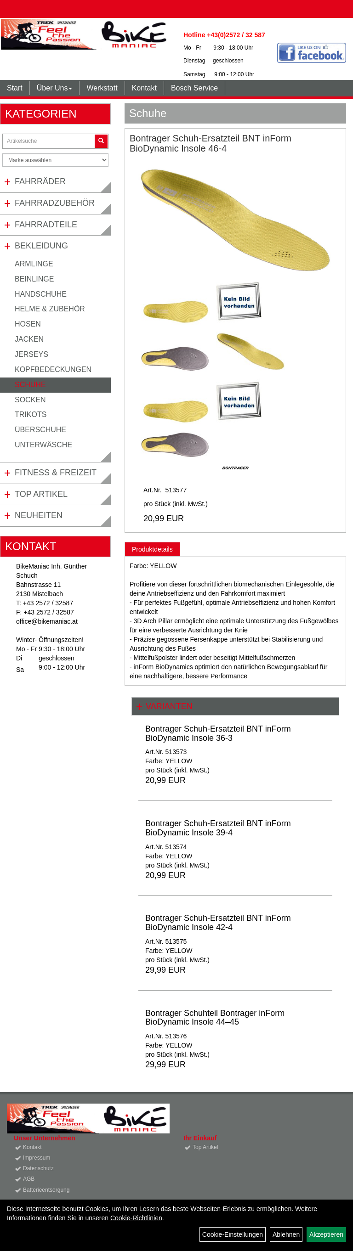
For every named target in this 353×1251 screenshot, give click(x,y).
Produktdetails (152, 549)
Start (15, 88)
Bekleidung (41, 245)
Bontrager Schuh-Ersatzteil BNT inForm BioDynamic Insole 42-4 (218, 922)
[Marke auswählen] (55, 160)
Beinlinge (34, 279)
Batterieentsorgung (46, 1190)
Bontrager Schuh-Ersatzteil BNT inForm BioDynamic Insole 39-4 (218, 828)
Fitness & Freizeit (56, 472)
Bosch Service (194, 88)
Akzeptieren (326, 1234)
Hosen (28, 324)
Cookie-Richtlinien (136, 1218)
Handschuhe (41, 294)
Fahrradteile (46, 224)
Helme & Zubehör (50, 309)
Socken (30, 400)
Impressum (36, 1158)
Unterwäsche (43, 445)
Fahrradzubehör (55, 203)
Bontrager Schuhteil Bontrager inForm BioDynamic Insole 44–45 (215, 1018)
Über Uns (55, 88)
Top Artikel (41, 494)
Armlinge (34, 264)
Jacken (29, 339)
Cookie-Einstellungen (232, 1234)
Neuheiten (39, 515)
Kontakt (144, 88)
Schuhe (30, 385)
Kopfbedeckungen (53, 369)
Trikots (30, 414)
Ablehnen (286, 1234)
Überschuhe (40, 430)
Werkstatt (101, 88)
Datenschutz (38, 1168)
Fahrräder (40, 181)
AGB (28, 1179)
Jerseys (31, 354)
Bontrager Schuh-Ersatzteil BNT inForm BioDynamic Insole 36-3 (218, 733)
